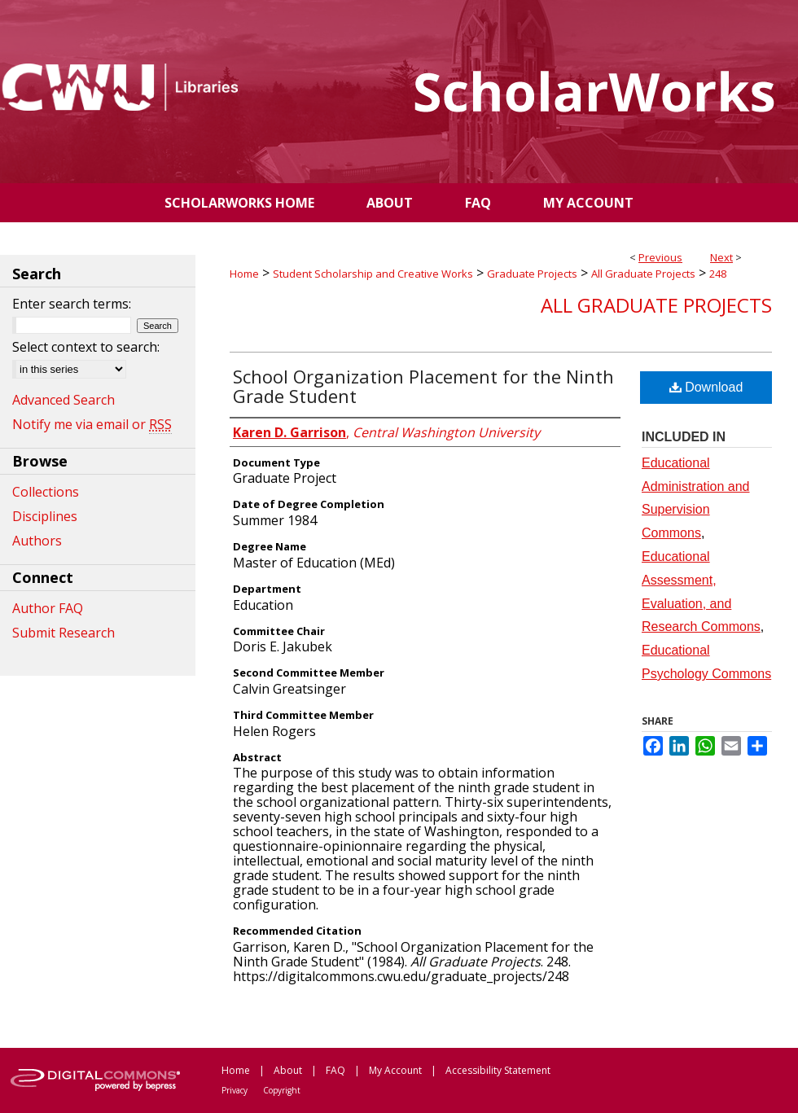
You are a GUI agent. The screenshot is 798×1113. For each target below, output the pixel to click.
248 (717, 273)
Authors (37, 541)
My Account (395, 1070)
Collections (45, 492)
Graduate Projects (532, 273)
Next (721, 257)
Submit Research (63, 633)
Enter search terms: (71, 304)
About (288, 1070)
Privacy (234, 1090)
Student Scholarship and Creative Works (373, 273)
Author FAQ (47, 608)
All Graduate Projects (643, 273)
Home (244, 273)
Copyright (281, 1090)
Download (706, 387)
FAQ (335, 1070)
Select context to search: (86, 347)
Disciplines (44, 516)
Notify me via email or (92, 424)
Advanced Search (63, 400)
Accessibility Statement (497, 1070)
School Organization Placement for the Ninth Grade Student (423, 386)
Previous (660, 257)
